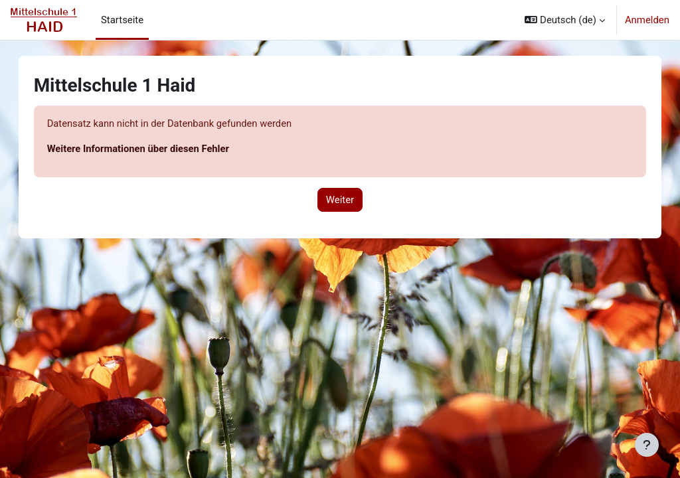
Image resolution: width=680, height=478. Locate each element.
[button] (564, 20)
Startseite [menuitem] (122, 20)
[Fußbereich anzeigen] (647, 445)
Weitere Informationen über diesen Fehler (152, 149)
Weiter (340, 200)
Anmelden (647, 20)
